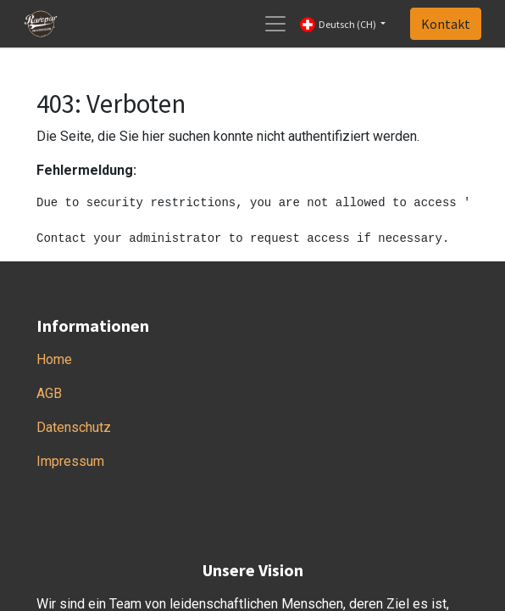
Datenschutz (73, 427)
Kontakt (445, 23)
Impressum (70, 461)
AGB (49, 393)
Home (54, 359)
